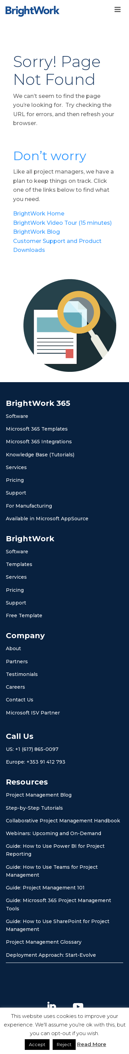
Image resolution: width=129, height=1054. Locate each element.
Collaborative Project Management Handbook (63, 821)
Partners (17, 661)
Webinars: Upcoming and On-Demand (53, 833)
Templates (19, 564)
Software (17, 416)
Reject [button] (64, 1044)
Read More (91, 1044)
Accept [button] (37, 1044)
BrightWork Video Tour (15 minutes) (62, 223)
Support (16, 493)
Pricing (15, 480)
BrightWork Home (38, 213)
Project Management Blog (39, 795)
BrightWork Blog (37, 232)
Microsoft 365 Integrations (39, 442)
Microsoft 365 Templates (37, 429)
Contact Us (19, 700)
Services (16, 467)
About (13, 648)
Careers (15, 687)
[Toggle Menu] (117, 9)
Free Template (24, 615)
